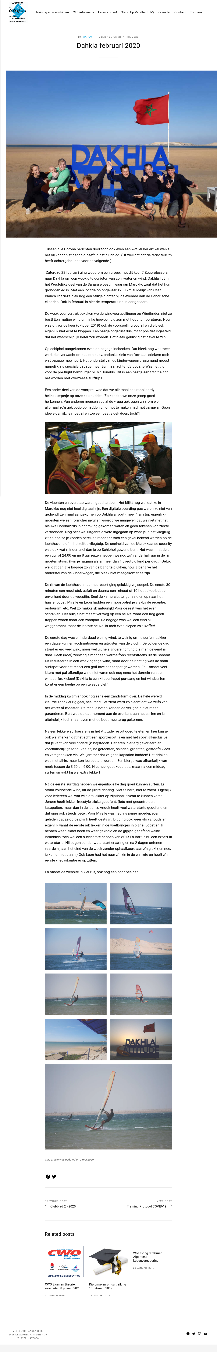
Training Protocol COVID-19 (142, 1207)
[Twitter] (193, 1340)
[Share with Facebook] (47, 1179)
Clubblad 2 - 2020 (66, 1207)
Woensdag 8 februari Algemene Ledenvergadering (149, 1259)
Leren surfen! (104, 13)
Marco (87, 36)
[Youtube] (205, 1340)
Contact (177, 13)
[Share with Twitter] (53, 1179)
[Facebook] (187, 1340)
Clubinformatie (80, 13)
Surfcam (193, 13)
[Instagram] (199, 1340)
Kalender (161, 13)
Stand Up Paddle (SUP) (134, 13)
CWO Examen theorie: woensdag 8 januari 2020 (64, 1290)
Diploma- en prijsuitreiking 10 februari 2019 (108, 1292)
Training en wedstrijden (49, 13)
